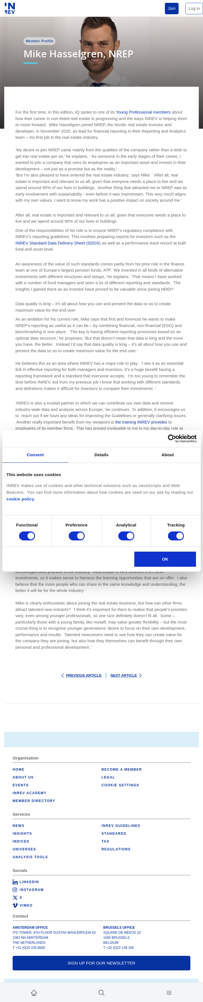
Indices (21, 841)
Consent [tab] (35, 454)
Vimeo (26, 905)
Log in (194, 8)
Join (172, 8)
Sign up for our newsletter (101, 963)
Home (18, 770)
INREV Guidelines (120, 826)
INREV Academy (30, 793)
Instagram (32, 890)
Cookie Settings (120, 785)
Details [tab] (101, 454)
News (18, 826)
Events (21, 785)
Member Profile (39, 41)
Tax (105, 841)
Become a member (121, 770)
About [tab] (168, 454)
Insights (22, 834)
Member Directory (34, 801)
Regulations (116, 849)
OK (165, 559)
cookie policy (20, 499)
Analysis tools (30, 857)
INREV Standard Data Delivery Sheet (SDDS (57, 243)
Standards (113, 834)
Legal (108, 777)
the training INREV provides (140, 422)
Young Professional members (143, 112)
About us (23, 777)
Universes (24, 849)
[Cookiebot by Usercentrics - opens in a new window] (172, 438)
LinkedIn (29, 882)
